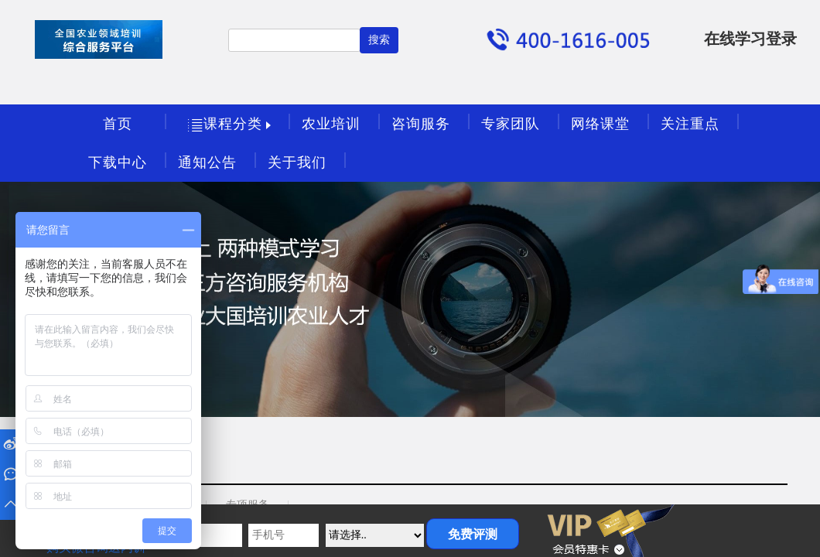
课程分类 (231, 124)
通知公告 (207, 162)
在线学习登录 (750, 38)
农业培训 (331, 124)
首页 (117, 124)
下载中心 (117, 162)
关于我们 (297, 162)
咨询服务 (420, 124)
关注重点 (690, 124)
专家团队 (510, 124)
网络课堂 (600, 124)
